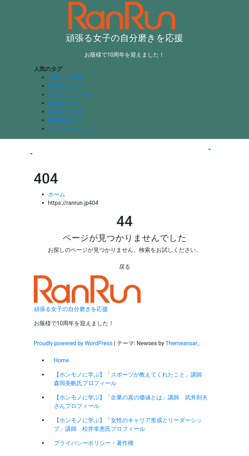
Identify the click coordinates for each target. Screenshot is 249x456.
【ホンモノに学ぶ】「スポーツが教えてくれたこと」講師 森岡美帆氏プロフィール (131, 379)
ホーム (56, 194)
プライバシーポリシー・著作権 (94, 443)
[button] (30, 154)
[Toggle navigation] (33, 148)
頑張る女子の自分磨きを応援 (124, 38)
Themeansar (181, 343)
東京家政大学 (65, 120)
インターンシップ (71, 128)
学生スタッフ (65, 86)
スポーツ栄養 (65, 77)
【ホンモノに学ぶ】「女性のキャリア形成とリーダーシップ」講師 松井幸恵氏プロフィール (128, 424)
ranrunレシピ (65, 103)
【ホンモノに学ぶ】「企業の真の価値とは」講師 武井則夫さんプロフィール (131, 401)
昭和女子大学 (65, 111)
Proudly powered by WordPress (74, 343)
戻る (124, 266)
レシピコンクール (71, 94)
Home (61, 360)
